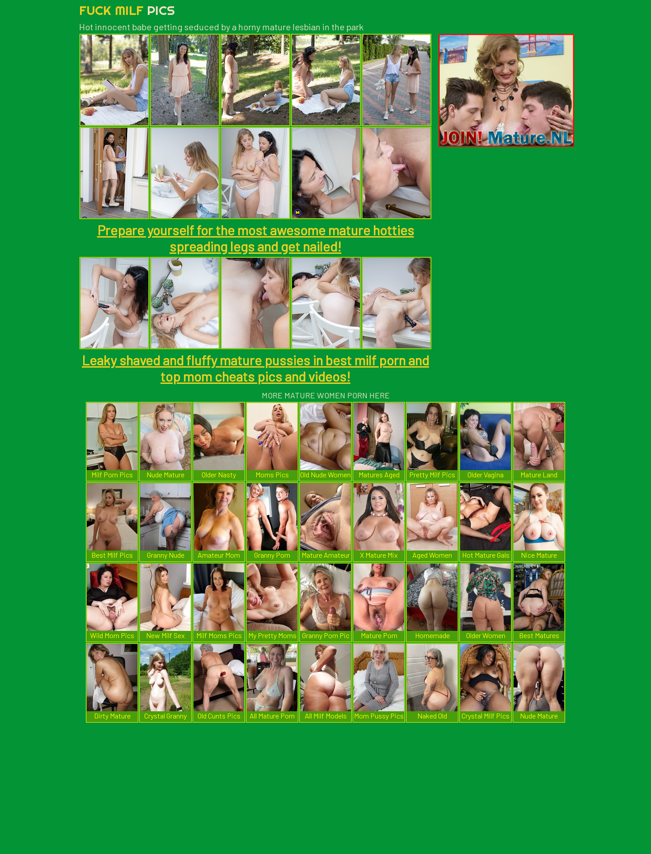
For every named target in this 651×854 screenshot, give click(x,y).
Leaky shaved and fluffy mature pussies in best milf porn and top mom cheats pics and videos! (255, 368)
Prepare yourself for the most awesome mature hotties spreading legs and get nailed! (255, 238)
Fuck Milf (127, 10)
